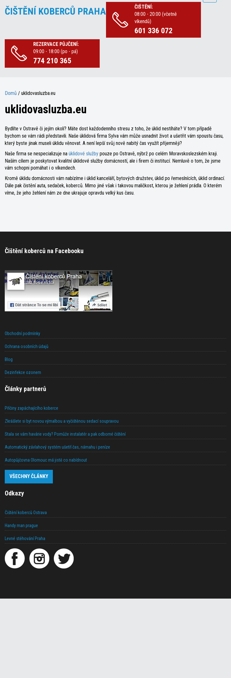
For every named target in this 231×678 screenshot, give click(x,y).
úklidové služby (84, 154)
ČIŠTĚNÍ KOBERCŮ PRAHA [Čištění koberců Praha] (55, 11)
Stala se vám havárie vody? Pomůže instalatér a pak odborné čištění (65, 434)
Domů (11, 93)
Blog (9, 359)
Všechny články (28, 476)
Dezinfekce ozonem (23, 372)
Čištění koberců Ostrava (26, 512)
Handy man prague (21, 525)
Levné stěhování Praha (25, 538)
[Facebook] (15, 558)
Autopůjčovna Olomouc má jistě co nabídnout (46, 460)
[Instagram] (39, 558)
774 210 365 (52, 60)
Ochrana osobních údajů (26, 346)
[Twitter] (63, 558)
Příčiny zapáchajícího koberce (31, 408)
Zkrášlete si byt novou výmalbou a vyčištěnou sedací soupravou (62, 421)
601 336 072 (153, 30)
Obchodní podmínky (22, 333)
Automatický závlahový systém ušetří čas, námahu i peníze (57, 447)
